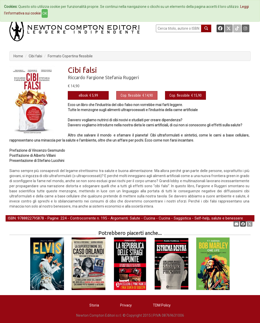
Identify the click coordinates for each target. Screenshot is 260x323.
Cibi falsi (35, 56)
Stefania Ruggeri (122, 77)
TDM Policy (162, 305)
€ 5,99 (88, 95)
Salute (135, 218)
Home (18, 56)
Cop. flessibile (131, 95)
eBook (83, 95)
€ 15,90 (185, 95)
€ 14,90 (137, 95)
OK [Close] (44, 13)
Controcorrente (83, 218)
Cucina (149, 218)
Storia (94, 305)
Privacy (126, 305)
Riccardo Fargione (86, 77)
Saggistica (182, 218)
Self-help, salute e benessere (218, 218)
